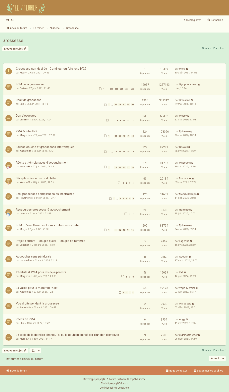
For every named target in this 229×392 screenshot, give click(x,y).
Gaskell (183, 147)
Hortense (184, 209)
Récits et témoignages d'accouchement (42, 162)
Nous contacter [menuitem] (176, 370)
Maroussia (185, 303)
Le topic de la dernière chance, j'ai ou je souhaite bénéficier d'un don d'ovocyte (67, 335)
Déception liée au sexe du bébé (36, 178)
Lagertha (184, 240)
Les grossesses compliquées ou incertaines (45, 194)
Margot (24, 338)
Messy (183, 115)
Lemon (23, 213)
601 (121, 89)
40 (124, 136)
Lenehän (24, 244)
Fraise (23, 88)
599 (111, 89)
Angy (182, 319)
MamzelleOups (188, 193)
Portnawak (185, 178)
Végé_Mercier (187, 287)
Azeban (183, 256)
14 (120, 152)
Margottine (26, 135)
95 (116, 105)
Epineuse (184, 131)
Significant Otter (188, 334)
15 (124, 152)
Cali (181, 272)
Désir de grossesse (28, 100)
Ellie (22, 323)
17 (133, 152)
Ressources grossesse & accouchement (43, 209)
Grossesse (12, 40)
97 (124, 105)
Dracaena (184, 100)
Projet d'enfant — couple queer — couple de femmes (50, 241)
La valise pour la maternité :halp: (37, 288)
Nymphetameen (188, 84)
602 (126, 89)
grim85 (24, 119)
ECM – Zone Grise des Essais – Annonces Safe (47, 225)
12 (133, 120)
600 (116, 89)
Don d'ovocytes (26, 115)
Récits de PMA (25, 319)
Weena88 (25, 166)
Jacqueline (26, 260)
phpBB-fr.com (120, 383)
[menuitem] (10, 20)
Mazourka (185, 162)
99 (133, 105)
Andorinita (25, 151)
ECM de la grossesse (30, 84)
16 (128, 152)
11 (128, 120)
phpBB (102, 379)
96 (120, 105)
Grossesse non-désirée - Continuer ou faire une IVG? (51, 68)
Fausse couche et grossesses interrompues (45, 147)
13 (116, 152)
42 (133, 136)
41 (128, 136)
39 (120, 136)
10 (124, 120)
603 (132, 89)
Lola (22, 104)
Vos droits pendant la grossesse (37, 303)
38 (116, 136)
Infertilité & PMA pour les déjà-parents (41, 272)
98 (128, 105)
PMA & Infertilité (26, 131)
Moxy (23, 72)
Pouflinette (26, 198)
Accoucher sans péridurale (33, 256)
